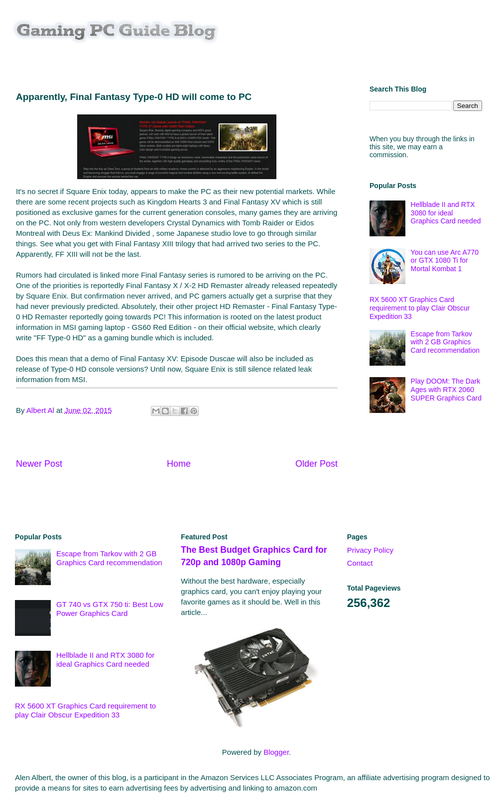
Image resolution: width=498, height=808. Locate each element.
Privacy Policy (370, 550)
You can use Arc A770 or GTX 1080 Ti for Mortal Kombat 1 (445, 260)
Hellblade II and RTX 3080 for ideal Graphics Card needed (446, 213)
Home (179, 464)
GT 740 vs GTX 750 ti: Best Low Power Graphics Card (109, 608)
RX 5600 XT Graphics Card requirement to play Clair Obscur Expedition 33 (420, 308)
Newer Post (39, 464)
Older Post (316, 464)
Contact (360, 563)
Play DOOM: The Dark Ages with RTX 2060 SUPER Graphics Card (446, 389)
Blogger (276, 752)
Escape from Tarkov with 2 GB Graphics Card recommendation (445, 342)
